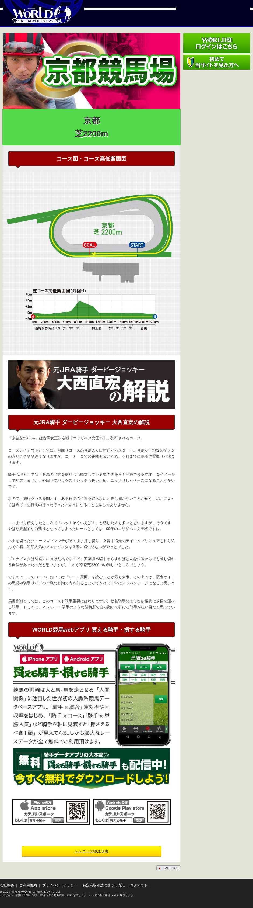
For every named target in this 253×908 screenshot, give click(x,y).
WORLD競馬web (36, 17)
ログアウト (138, 885)
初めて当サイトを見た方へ (216, 62)
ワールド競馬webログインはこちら (216, 43)
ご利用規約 (28, 885)
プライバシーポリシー (59, 885)
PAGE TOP (168, 867)
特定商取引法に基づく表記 (104, 885)
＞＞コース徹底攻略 (91, 851)
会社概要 (7, 885)
